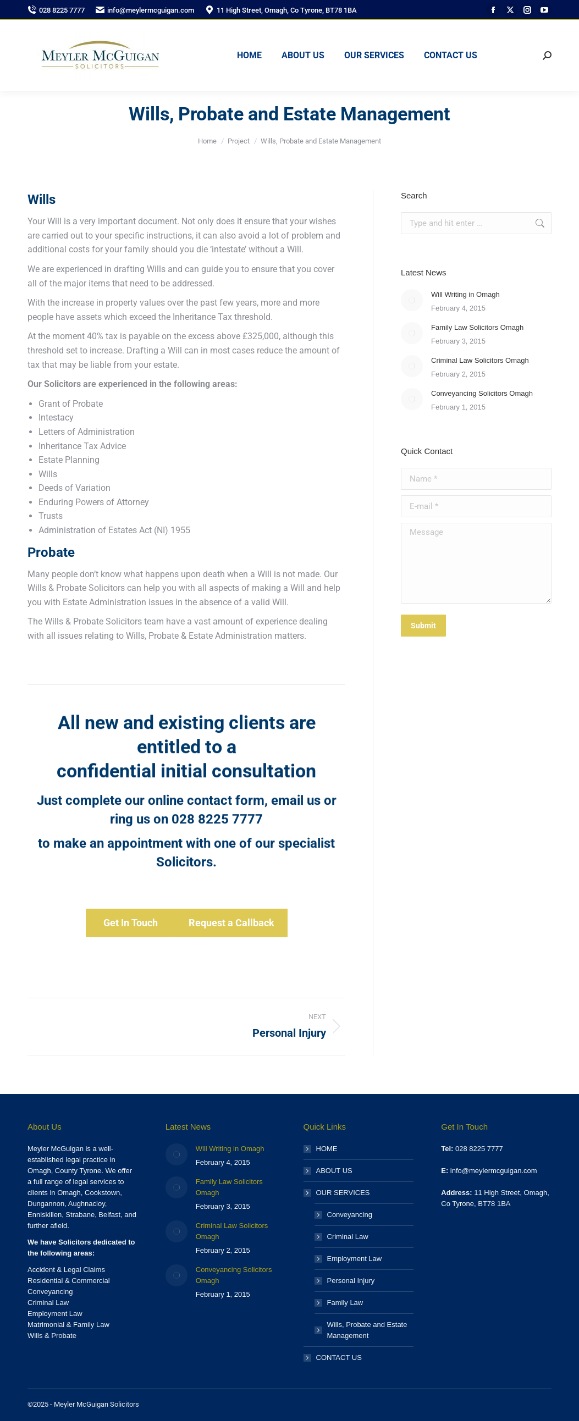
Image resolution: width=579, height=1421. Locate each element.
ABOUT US (334, 1170)
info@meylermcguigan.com (145, 10)
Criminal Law (347, 1236)
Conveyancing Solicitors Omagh (482, 393)
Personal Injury (351, 1280)
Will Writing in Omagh (465, 294)
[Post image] (412, 300)
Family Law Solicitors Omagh (477, 327)
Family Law (345, 1302)
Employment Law (354, 1258)
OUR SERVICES (337, 1192)
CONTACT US (339, 1357)
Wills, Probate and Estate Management (367, 1330)
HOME (327, 1148)
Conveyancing (349, 1214)
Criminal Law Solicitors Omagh (480, 360)
